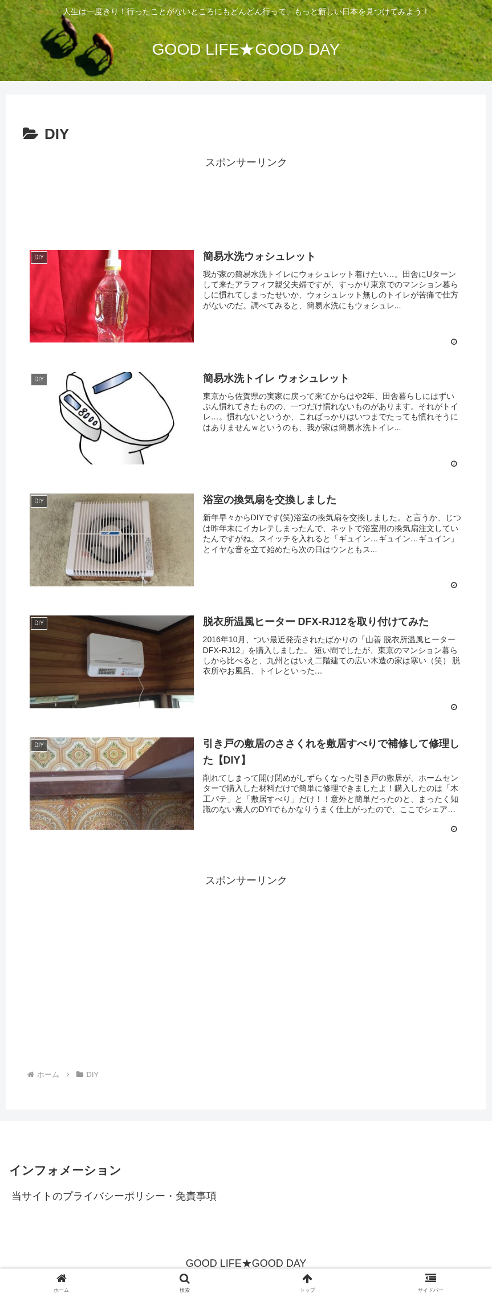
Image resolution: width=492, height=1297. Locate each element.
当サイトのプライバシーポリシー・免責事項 (114, 1196)
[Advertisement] (246, 197)
